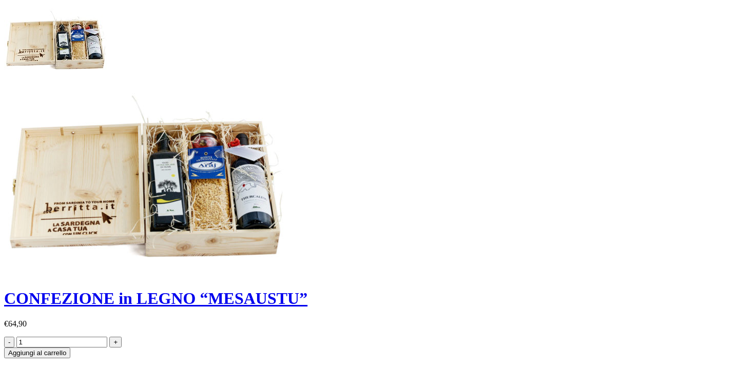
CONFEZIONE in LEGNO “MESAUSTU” (155, 298)
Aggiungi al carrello (37, 353)
